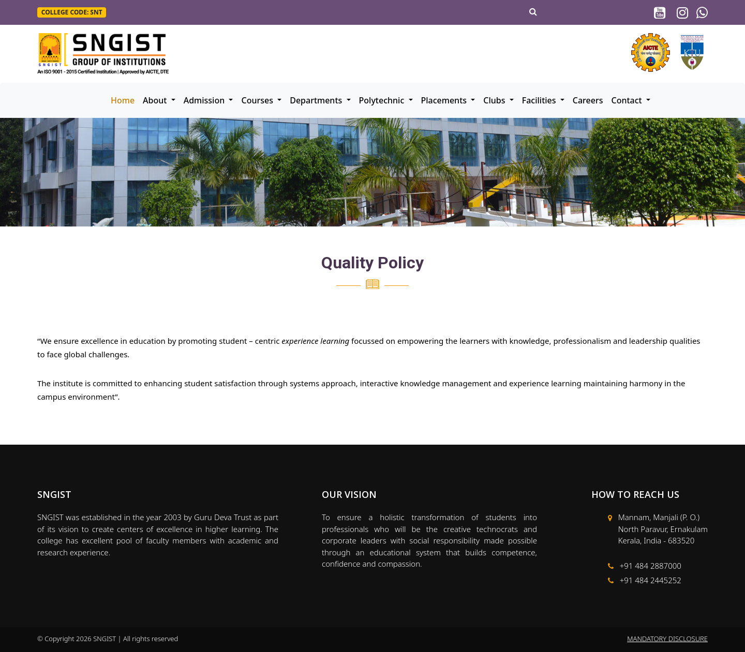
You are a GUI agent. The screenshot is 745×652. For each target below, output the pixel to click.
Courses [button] (258, 100)
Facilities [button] (540, 100)
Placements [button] (445, 100)
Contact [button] (628, 100)
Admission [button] (205, 100)
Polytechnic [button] (383, 100)
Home (123, 100)
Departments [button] (317, 100)
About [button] (156, 100)
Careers (588, 100)
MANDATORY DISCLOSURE (667, 638)
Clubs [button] (495, 100)
